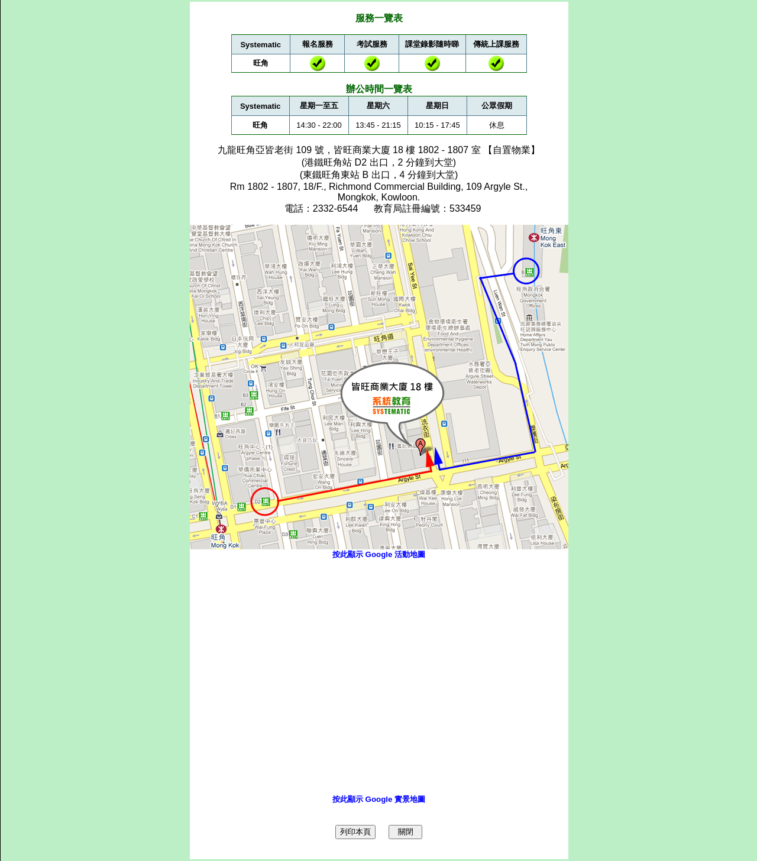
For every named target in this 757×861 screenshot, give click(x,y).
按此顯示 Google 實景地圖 (378, 799)
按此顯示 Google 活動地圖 (378, 554)
